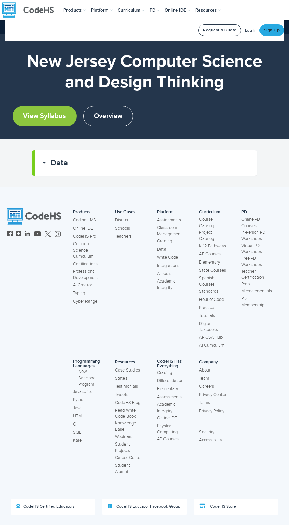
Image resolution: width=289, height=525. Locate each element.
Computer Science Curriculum (83, 250)
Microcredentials (256, 291)
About (204, 370)
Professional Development (85, 274)
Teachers (123, 236)
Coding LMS (84, 220)
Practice (206, 307)
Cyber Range (85, 301)
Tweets (121, 394)
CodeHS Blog (127, 402)
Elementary (209, 262)
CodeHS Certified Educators (45, 506)
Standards (208, 291)
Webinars (123, 436)
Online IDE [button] (178, 10)
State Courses (212, 270)
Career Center (128, 457)
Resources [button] (208, 10)
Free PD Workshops (251, 262)
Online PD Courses (250, 223)
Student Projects (122, 447)
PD (244, 212)
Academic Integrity (166, 284)
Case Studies (127, 370)
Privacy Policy (211, 411)
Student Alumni (122, 468)
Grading (164, 241)
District (121, 220)
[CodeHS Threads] (57, 234)
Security (206, 432)
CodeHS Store (217, 506)
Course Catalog (206, 223)
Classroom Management (169, 231)
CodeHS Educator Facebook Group (144, 506)
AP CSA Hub (211, 337)
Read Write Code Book (125, 413)
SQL (77, 432)
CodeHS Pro (84, 236)
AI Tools (164, 273)
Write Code (167, 257)
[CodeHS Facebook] (10, 234)
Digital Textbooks (208, 327)
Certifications (85, 264)
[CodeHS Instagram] (18, 234)
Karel (78, 440)
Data (59, 163)
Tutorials (207, 316)
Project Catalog (206, 235)
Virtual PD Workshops (251, 249)
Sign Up (272, 30)
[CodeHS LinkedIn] (27, 234)
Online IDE (83, 228)
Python (79, 399)
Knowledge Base (125, 426)
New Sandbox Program (84, 378)
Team (204, 378)
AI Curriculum (211, 345)
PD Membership (252, 302)
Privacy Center (212, 394)
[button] (75, 10)
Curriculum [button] (131, 10)
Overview (108, 116)
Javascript (82, 391)
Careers (206, 386)
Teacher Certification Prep (252, 278)
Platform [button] (102, 10)
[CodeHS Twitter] (47, 234)
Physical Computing (167, 429)
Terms (204, 402)
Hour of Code (211, 299)
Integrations (168, 265)
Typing (79, 293)
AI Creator (82, 285)
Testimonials (126, 386)
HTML (78, 416)
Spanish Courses (207, 281)
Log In (251, 30)
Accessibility (210, 440)
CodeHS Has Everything (169, 364)
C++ (76, 424)
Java (77, 408)
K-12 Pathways (212, 246)
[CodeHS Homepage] (30, 10)
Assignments (169, 220)
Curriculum (209, 212)
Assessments (169, 397)
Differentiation (170, 380)
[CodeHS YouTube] (37, 234)
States (121, 378)
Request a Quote (220, 30)
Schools (122, 228)
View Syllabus (44, 116)
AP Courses (210, 254)
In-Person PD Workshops (253, 235)
